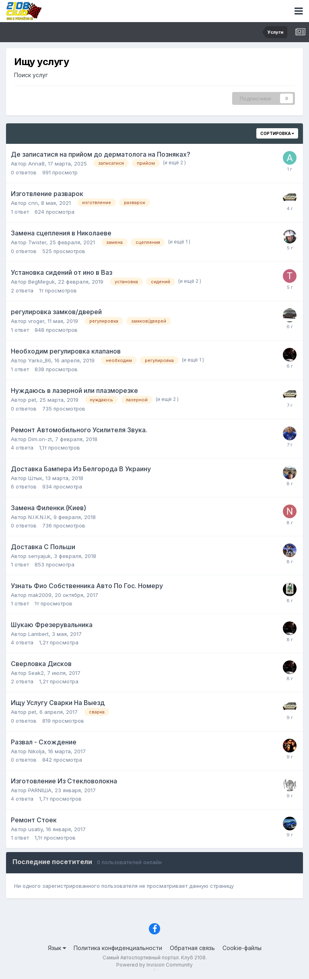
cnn (33, 203)
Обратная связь (192, 947)
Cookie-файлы (242, 947)
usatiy (35, 829)
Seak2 (36, 673)
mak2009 (40, 595)
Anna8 (36, 163)
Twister (37, 242)
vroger (36, 321)
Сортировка (277, 133)
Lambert (38, 634)
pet (32, 400)
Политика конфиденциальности (118, 947)
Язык (57, 947)
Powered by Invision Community (154, 965)
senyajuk (39, 556)
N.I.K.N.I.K (39, 517)
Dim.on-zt (40, 439)
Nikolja (36, 751)
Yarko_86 (39, 360)
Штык (35, 478)
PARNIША (40, 790)
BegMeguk (41, 281)
